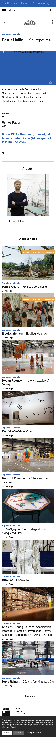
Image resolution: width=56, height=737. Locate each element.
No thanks (18, 733)
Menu (8, 10)
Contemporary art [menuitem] (43, 3)
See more (28, 696)
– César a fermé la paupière (28, 681)
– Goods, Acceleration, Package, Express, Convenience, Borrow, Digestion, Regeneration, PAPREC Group (27, 631)
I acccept (7, 733)
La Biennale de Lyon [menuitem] (15, 3)
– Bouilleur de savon (25, 333)
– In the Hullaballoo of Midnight (25, 382)
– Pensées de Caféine (24, 287)
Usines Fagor (11, 122)
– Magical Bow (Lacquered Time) (24, 531)
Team (18, 709)
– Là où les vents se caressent (25, 480)
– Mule (16, 431)
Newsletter (20, 714)
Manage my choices (34, 733)
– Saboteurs (15, 580)
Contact (19, 711)
